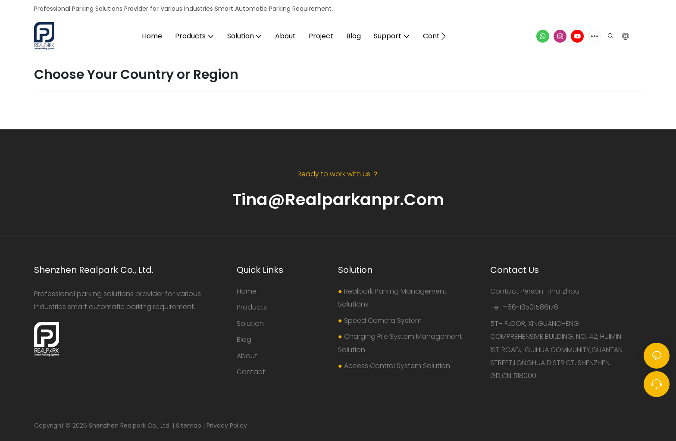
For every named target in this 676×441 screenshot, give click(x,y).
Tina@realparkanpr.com (338, 199)
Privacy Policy (227, 425)
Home (247, 291)
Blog (244, 339)
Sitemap (188, 425)
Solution (250, 323)
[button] (443, 36)
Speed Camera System (383, 320)
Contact (251, 372)
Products (252, 307)
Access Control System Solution (397, 366)
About (247, 356)
